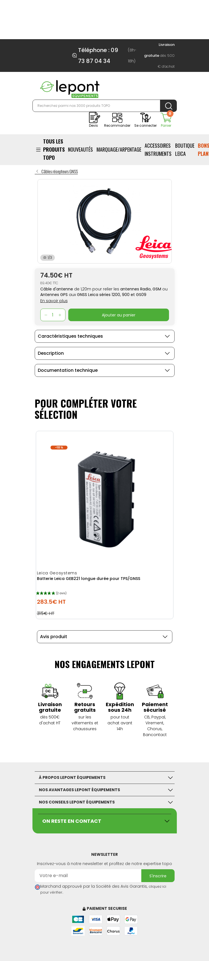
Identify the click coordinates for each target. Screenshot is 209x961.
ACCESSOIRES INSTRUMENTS (158, 149)
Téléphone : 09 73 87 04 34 (98, 55)
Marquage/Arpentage (119, 149)
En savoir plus (54, 301)
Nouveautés (80, 149)
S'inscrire (157, 876)
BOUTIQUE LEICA (184, 149)
